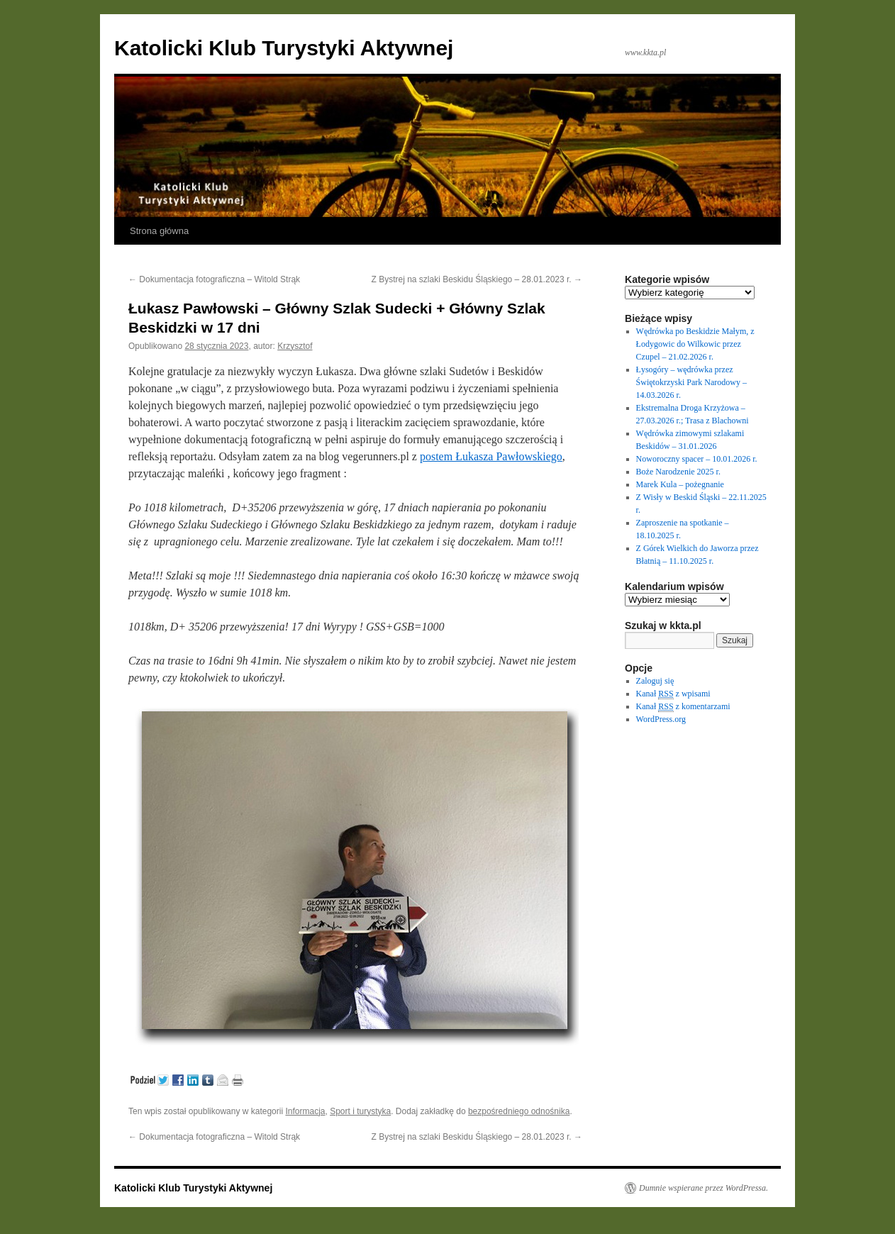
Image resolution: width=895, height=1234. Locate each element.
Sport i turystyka (360, 1111)
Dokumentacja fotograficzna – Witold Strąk (214, 279)
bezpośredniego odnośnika (518, 1111)
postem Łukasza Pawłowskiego (491, 456)
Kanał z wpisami (673, 694)
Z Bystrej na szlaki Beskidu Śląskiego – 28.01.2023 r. (477, 279)
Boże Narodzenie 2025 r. (678, 472)
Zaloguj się (655, 681)
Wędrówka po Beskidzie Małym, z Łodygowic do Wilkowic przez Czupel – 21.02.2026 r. (695, 344)
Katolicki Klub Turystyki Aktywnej (283, 48)
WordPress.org (661, 719)
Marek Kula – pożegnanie (680, 484)
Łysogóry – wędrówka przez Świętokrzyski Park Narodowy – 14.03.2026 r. (691, 382)
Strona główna (159, 231)
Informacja (305, 1111)
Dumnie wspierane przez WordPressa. (703, 1188)
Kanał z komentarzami (683, 706)
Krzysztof (294, 346)
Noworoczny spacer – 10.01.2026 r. (696, 459)
